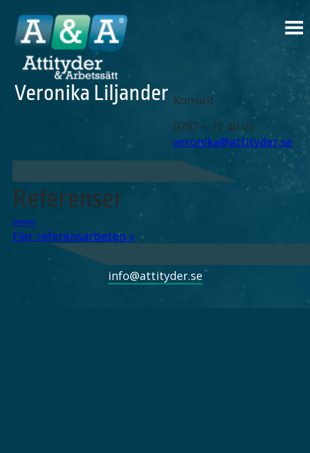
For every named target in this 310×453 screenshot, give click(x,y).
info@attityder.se (155, 275)
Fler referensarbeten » (74, 235)
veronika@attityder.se (232, 141)
